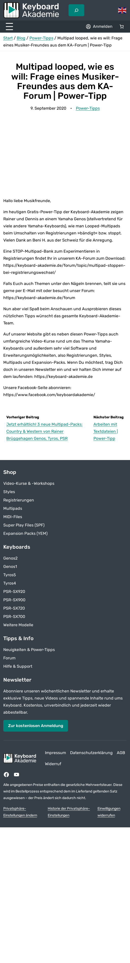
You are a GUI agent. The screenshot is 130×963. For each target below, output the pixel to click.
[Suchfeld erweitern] (76, 10)
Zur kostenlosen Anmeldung (35, 725)
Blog (21, 38)
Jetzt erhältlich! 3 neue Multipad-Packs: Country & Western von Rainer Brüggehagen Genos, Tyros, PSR (44, 431)
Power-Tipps (41, 38)
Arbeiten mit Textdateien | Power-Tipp (105, 431)
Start (8, 38)
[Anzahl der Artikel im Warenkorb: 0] (122, 26)
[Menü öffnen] (9, 26)
